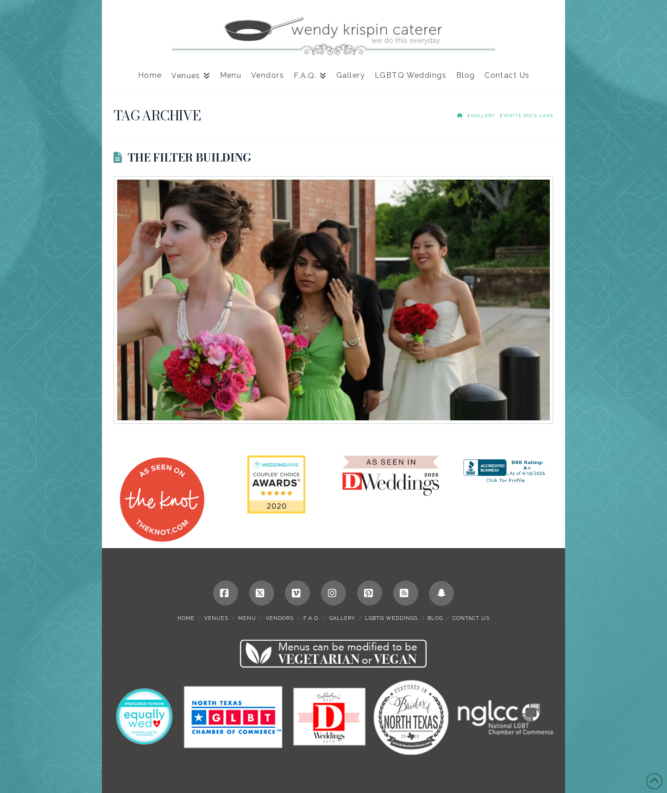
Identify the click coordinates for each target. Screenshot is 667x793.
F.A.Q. (311, 618)
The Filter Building (189, 157)
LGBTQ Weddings (391, 618)
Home (186, 618)
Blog (435, 618)
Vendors (280, 618)
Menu (247, 618)
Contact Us (471, 618)
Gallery (342, 618)
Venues (216, 618)
